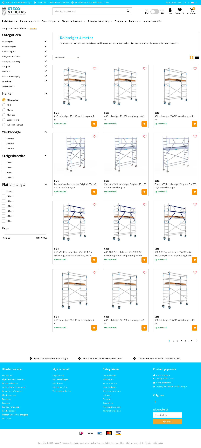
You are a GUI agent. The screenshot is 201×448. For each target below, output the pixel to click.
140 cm (10, 196)
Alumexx (11, 115)
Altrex (10, 110)
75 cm (9, 162)
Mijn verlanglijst (60, 387)
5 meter (10, 148)
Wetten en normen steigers (15, 414)
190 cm (10, 211)
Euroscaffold (13, 119)
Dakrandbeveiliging (112, 410)
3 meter (10, 138)
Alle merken (12, 100)
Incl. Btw (147, 11)
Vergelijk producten (62, 391)
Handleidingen (8, 410)
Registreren (58, 375)
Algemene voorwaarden (13, 379)
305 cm (10, 221)
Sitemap (6, 403)
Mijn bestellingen (60, 379)
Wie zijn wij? (7, 375)
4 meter (33, 28)
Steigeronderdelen (112, 391)
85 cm (9, 167)
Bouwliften (108, 403)
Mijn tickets (58, 383)
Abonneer (167, 421)
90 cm (9, 172)
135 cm (10, 177)
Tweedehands (109, 375)
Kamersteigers (110, 383)
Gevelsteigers (109, 387)
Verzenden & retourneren (14, 387)
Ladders (106, 395)
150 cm (10, 201)
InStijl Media (158, 443)
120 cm (10, 191)
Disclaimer (7, 399)
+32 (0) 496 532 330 (163, 378)
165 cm (10, 206)
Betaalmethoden (10, 383)
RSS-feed (6, 418)
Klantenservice (174, 2)
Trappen (106, 399)
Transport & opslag (112, 407)
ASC (9, 105)
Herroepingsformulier (12, 391)
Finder (23, 28)
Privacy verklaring (10, 407)
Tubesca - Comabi (15, 124)
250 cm (10, 216)
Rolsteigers (108, 379)
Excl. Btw (162, 11)
